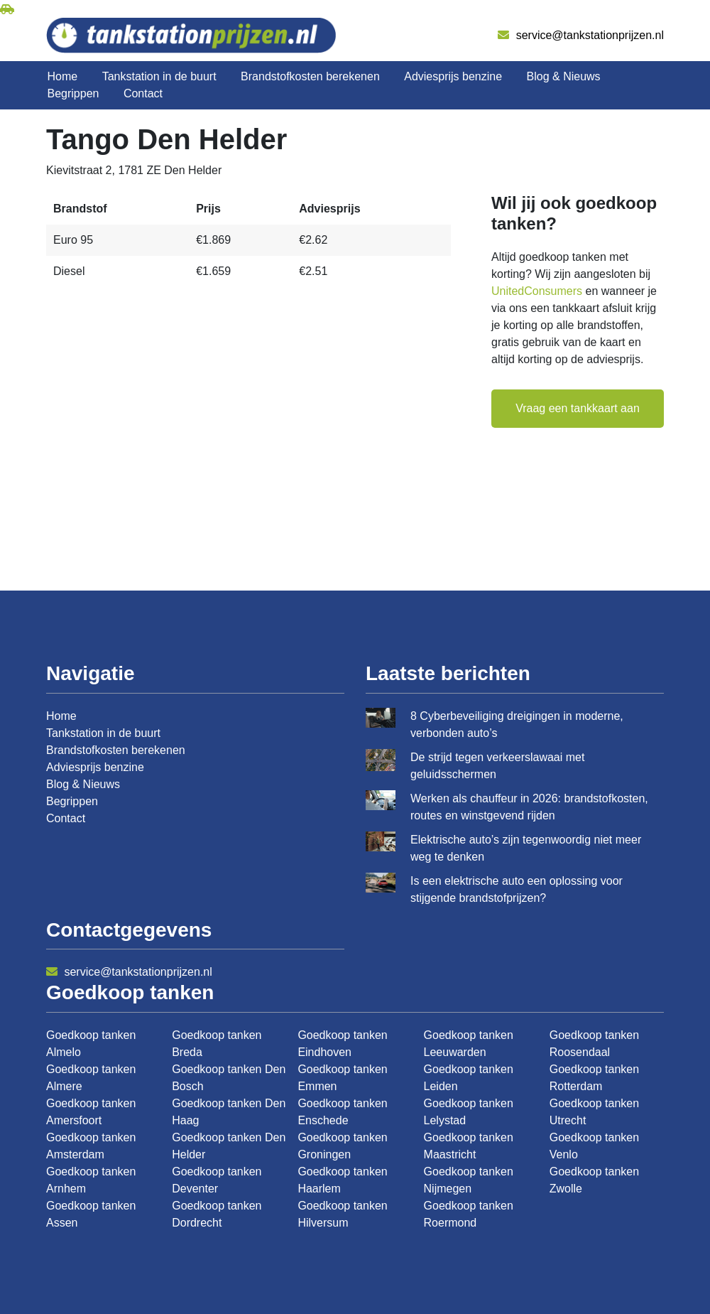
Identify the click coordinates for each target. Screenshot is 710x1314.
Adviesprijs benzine (453, 76)
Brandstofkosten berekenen (310, 76)
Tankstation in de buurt (159, 76)
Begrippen (73, 93)
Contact (143, 93)
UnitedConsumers (536, 291)
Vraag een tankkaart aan (577, 408)
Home (63, 76)
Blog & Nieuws (564, 76)
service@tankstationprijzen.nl (581, 35)
